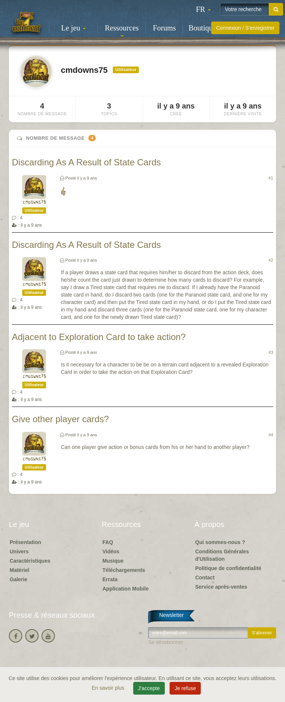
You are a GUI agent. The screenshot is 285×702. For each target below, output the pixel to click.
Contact (204, 577)
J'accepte (149, 688)
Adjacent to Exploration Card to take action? (99, 337)
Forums (164, 28)
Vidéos (110, 551)
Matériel (19, 570)
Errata (109, 579)
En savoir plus (109, 688)
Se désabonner (165, 642)
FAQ (107, 542)
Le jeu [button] (73, 28)
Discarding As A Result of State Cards (86, 162)
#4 (271, 435)
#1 (271, 178)
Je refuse (185, 688)
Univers (19, 551)
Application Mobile (125, 589)
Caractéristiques (30, 561)
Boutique (202, 28)
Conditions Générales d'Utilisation (222, 555)
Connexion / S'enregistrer (245, 28)
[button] (203, 9)
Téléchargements (123, 570)
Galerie (18, 579)
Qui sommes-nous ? (220, 542)
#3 (271, 352)
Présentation (25, 542)
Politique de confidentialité (228, 568)
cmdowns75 (34, 202)
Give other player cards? (60, 419)
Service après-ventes (221, 587)
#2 (271, 260)
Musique (113, 561)
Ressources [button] (121, 30)
